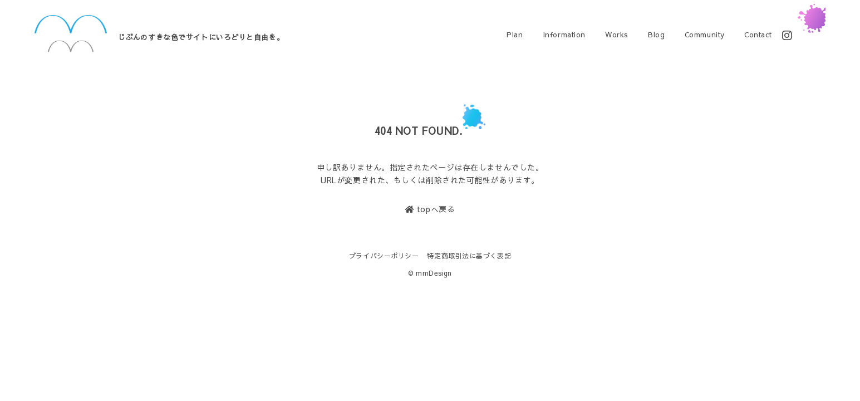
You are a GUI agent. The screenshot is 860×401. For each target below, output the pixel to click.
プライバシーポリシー (384, 255)
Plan (515, 35)
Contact (758, 35)
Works (616, 35)
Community (705, 35)
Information (564, 35)
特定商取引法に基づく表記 (469, 255)
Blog (656, 35)
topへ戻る (430, 208)
